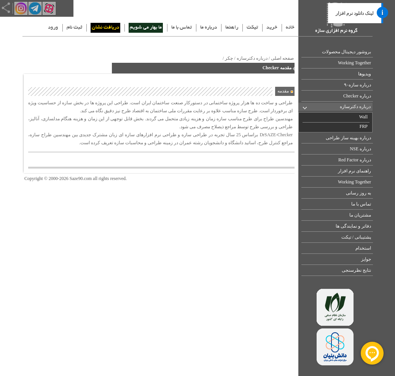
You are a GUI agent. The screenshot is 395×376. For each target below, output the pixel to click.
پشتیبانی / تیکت (356, 237)
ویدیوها (364, 73)
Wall (363, 116)
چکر (229, 58)
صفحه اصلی (282, 58)
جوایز (366, 259)
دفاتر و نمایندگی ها (353, 226)
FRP (364, 126)
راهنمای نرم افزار (354, 171)
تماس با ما (361, 204)
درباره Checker (357, 96)
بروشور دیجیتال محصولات (346, 51)
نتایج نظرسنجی (356, 270)
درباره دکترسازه (355, 106)
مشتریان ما (360, 215)
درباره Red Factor (354, 160)
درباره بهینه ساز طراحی (348, 137)
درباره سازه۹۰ (357, 85)
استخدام (363, 248)
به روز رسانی (358, 193)
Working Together (354, 62)
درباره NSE (360, 148)
